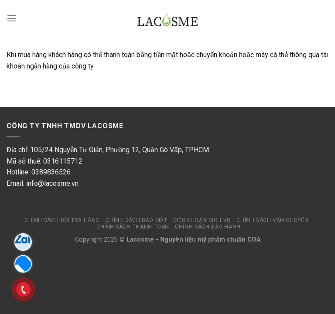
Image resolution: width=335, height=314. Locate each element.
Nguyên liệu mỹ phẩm (192, 239)
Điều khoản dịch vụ (202, 220)
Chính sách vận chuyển (272, 220)
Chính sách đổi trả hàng (62, 220)
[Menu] (12, 18)
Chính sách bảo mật (136, 220)
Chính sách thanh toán (132, 227)
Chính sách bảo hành (208, 227)
